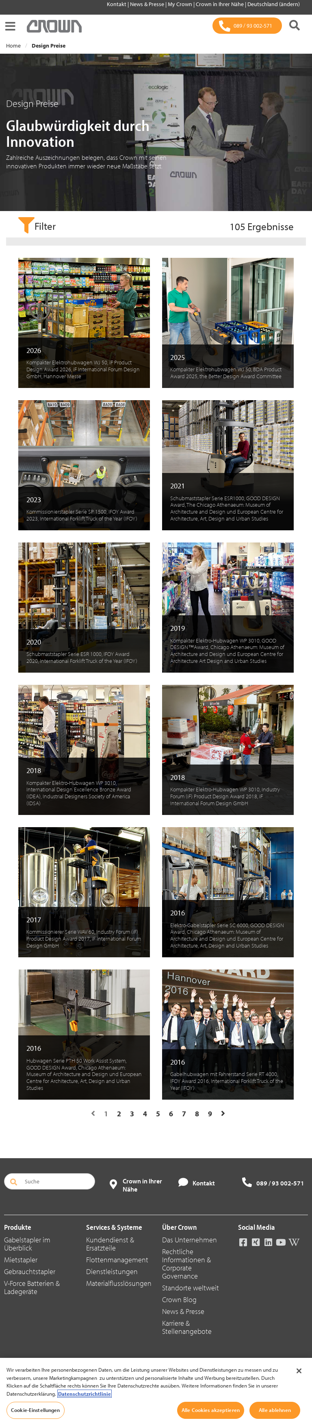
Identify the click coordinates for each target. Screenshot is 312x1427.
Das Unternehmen (189, 1239)
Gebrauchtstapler (29, 1271)
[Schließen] (299, 1371)
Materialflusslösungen (119, 1283)
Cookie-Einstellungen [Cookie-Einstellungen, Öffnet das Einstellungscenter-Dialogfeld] (35, 1410)
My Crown (180, 4)
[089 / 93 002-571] (247, 25)
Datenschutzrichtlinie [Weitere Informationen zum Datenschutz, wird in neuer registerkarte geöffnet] (84, 1393)
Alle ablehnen (275, 1410)
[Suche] (294, 26)
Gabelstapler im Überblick (27, 1244)
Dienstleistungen (112, 1271)
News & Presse (147, 4)
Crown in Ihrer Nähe (220, 4)
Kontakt (117, 4)
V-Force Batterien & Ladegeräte (32, 1287)
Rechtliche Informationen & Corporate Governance (186, 1264)
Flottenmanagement (117, 1259)
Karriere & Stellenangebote (187, 1327)
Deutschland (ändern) (273, 4)
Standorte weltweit (190, 1287)
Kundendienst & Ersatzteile (110, 1244)
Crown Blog (179, 1299)
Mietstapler (20, 1259)
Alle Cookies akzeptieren (211, 1410)
